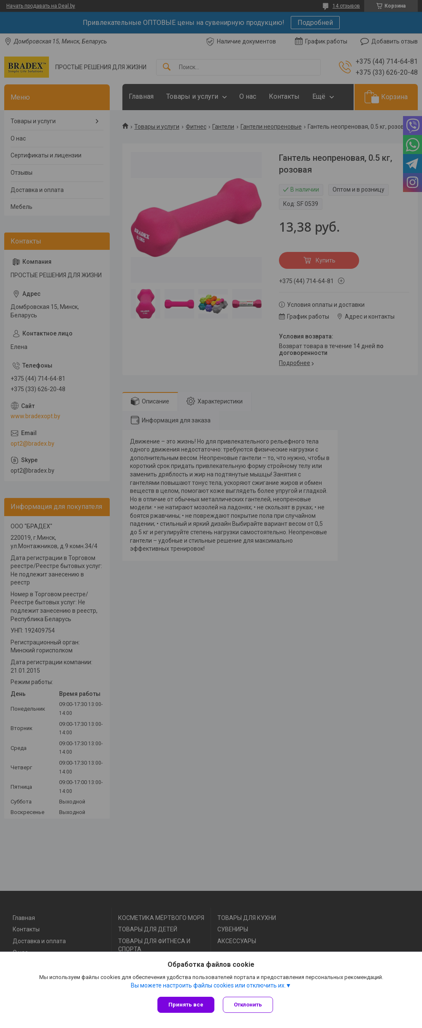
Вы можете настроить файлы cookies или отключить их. (208, 985)
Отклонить (248, 1004)
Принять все (185, 1004)
